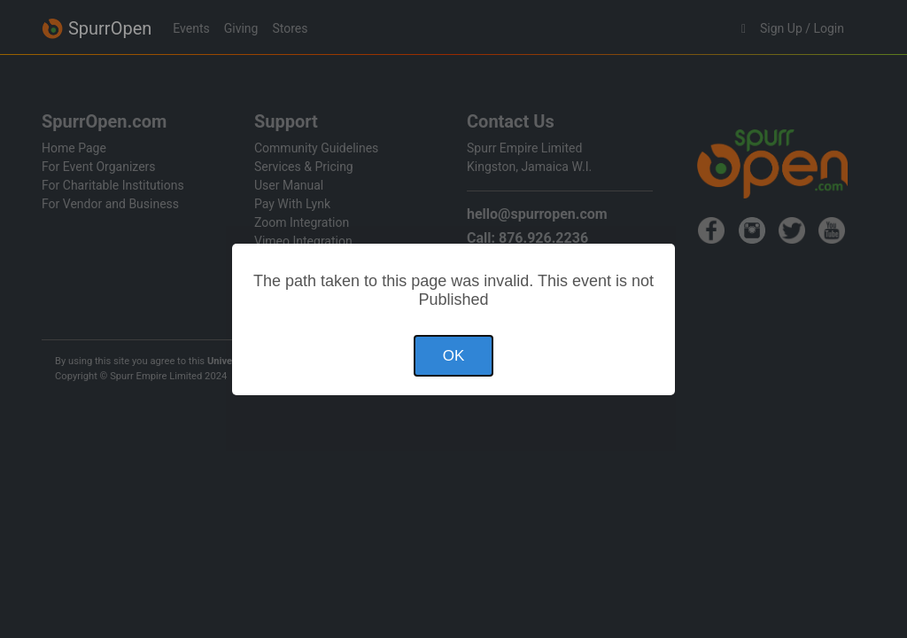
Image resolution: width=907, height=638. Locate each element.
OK (454, 355)
